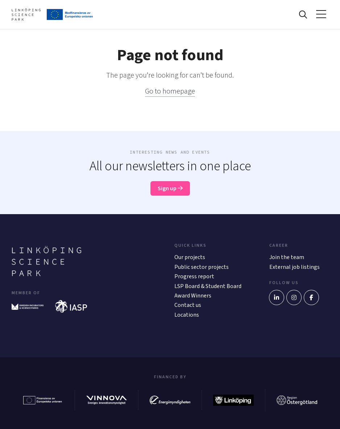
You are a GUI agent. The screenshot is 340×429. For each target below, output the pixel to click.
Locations (186, 315)
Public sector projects (201, 267)
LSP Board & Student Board (207, 286)
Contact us (187, 305)
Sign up (170, 188)
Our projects (189, 257)
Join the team (286, 257)
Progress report (194, 276)
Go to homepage (170, 91)
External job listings (294, 267)
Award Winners (192, 296)
